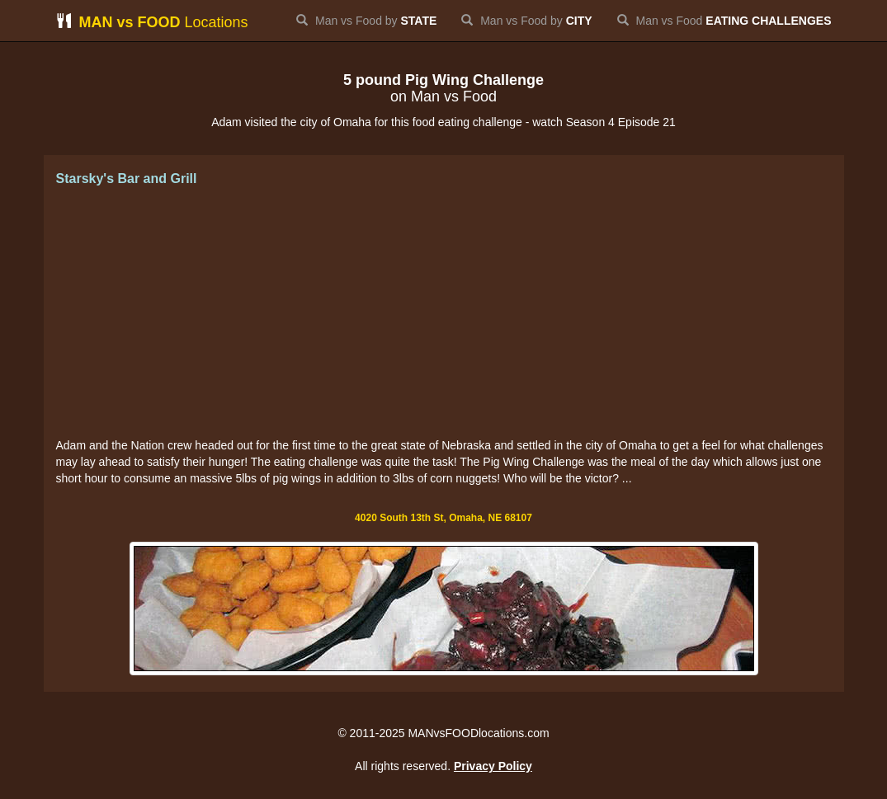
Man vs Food (724, 20)
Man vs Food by (366, 20)
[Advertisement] (444, 313)
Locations (152, 22)
